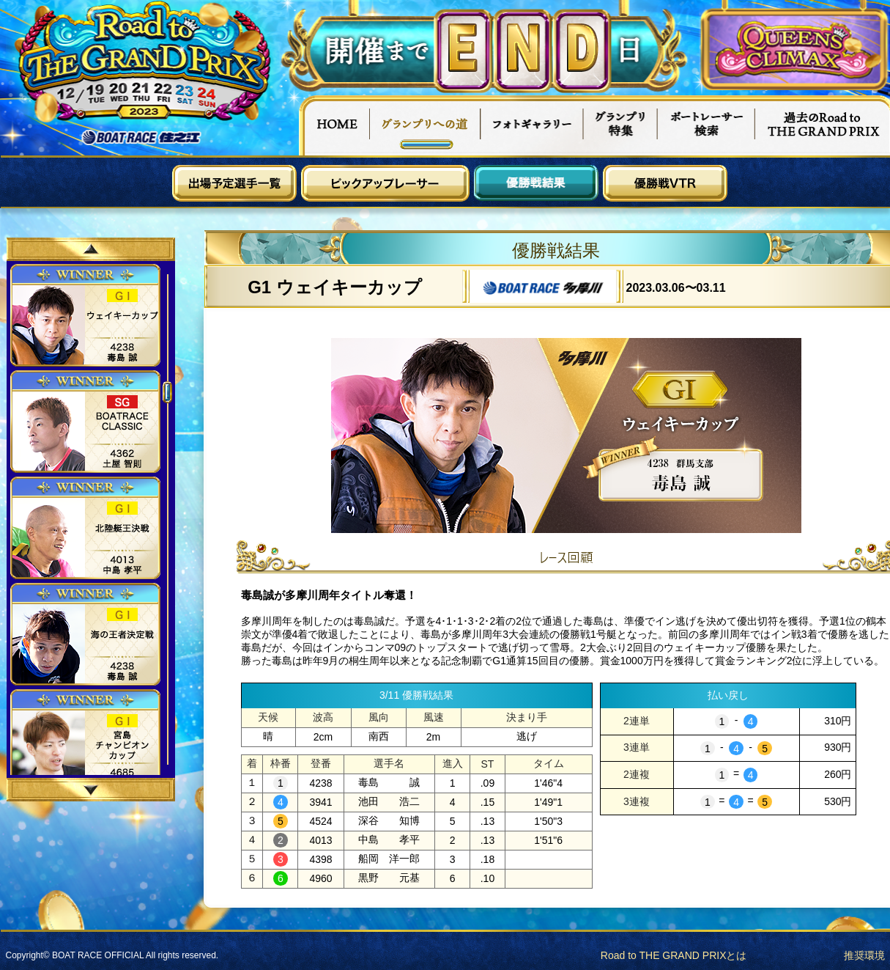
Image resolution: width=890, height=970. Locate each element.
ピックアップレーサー (385, 183)
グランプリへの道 (425, 125)
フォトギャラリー (532, 125)
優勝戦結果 (536, 183)
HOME (334, 125)
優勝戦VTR (665, 183)
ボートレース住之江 (141, 137)
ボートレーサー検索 (706, 125)
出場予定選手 (234, 183)
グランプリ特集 (620, 125)
